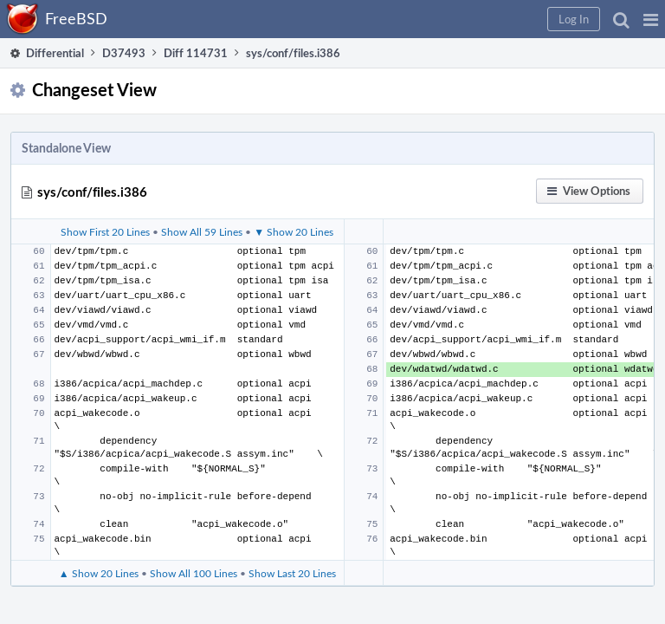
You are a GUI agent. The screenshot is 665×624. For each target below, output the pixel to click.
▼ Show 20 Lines (293, 231)
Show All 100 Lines (193, 573)
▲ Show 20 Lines (99, 573)
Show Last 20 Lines (292, 573)
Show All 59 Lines (201, 231)
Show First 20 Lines (105, 231)
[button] (650, 19)
